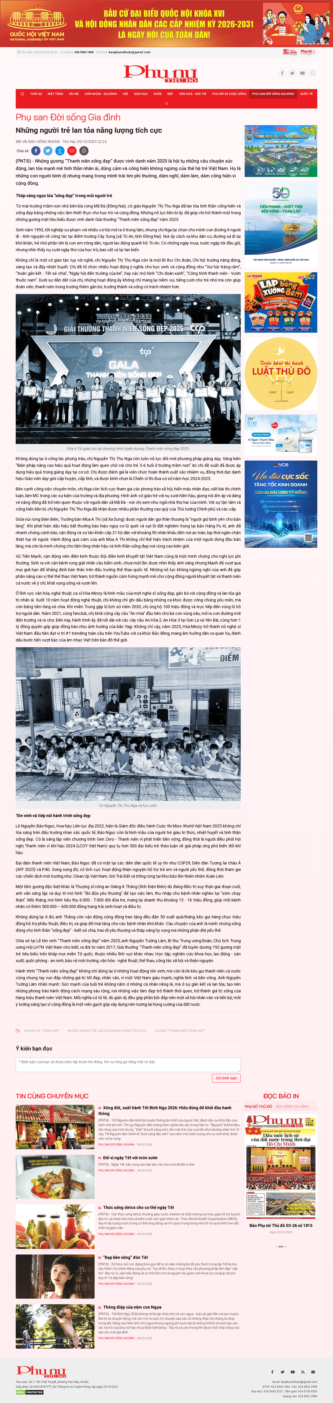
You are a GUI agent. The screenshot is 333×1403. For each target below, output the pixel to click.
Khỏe (158, 94)
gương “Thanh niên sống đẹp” (180, 1031)
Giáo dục (141, 94)
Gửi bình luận (226, 1078)
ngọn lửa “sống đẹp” (42, 1031)
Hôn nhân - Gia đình (101, 94)
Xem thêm (281, 1255)
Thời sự (36, 94)
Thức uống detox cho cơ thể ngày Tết (138, 1207)
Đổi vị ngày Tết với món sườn (129, 1157)
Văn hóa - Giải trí (192, 94)
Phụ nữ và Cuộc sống (229, 94)
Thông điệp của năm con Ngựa (131, 1307)
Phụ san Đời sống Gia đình (273, 94)
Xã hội (74, 94)
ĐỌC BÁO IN (281, 1096)
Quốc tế (306, 94)
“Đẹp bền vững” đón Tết (125, 1257)
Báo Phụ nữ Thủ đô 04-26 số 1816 (281, 1225)
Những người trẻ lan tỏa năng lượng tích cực (107, 1031)
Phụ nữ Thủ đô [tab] (258, 1106)
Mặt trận (55, 94)
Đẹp (170, 94)
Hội (125, 94)
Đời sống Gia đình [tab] (292, 1106)
